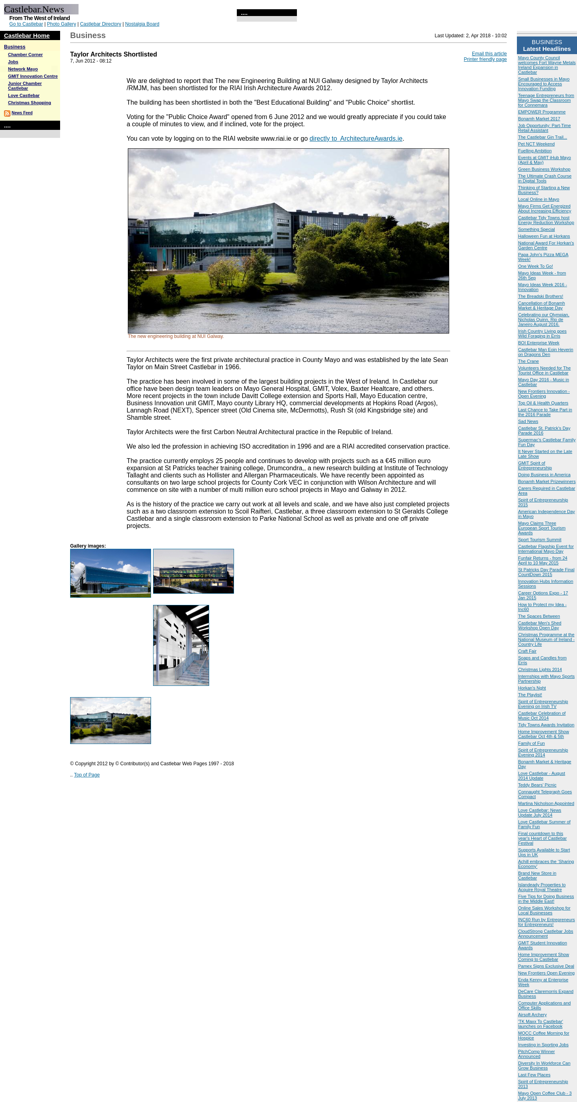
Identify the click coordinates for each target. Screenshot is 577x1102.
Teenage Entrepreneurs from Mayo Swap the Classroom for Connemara (546, 100)
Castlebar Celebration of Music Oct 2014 (542, 715)
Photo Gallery (61, 24)
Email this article (489, 54)
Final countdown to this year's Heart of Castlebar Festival (542, 838)
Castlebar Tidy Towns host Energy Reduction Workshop (546, 220)
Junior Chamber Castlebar (25, 86)
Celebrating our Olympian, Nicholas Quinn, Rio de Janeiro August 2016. (543, 319)
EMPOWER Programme (542, 111)
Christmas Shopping (29, 102)
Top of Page (87, 775)
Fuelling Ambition (535, 150)
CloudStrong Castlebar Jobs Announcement (545, 933)
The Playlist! (530, 694)
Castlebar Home (27, 35)
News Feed (22, 113)
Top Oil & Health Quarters (543, 402)
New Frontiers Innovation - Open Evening (544, 393)
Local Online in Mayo (538, 199)
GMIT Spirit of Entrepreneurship (535, 465)
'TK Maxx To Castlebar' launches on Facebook (540, 1024)
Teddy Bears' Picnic (537, 785)
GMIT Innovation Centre (33, 76)
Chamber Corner (25, 54)
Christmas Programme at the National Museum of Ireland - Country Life (546, 639)
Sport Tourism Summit (539, 539)
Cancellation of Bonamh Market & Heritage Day (541, 305)
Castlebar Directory (100, 24)
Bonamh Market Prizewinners (547, 481)
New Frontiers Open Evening (546, 973)
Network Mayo (23, 69)
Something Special (536, 229)
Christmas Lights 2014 (540, 669)
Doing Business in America (544, 474)
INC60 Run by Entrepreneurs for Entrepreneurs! (546, 922)
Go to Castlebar (26, 24)
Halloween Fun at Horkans (544, 236)
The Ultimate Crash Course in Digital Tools (544, 178)
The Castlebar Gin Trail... (542, 137)
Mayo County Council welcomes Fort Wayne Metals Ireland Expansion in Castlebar (547, 65)
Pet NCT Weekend (536, 144)
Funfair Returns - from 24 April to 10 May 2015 (542, 560)
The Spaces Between (539, 616)
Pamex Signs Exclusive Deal (546, 966)
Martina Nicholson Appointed (546, 803)
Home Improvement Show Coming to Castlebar (543, 957)
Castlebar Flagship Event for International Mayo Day (546, 549)
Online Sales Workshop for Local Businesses (544, 910)
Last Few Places (534, 1074)
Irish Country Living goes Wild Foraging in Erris (542, 333)
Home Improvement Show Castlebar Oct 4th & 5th (543, 734)
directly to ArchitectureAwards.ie (356, 138)
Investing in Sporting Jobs (543, 1044)
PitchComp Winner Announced (536, 1054)
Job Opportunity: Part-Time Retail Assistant (544, 128)
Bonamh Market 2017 (539, 118)
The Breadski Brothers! (540, 296)
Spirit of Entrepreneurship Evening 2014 (543, 752)
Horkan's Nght (532, 687)
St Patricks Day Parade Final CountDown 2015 (546, 572)
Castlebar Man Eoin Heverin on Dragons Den (545, 352)
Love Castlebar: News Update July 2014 (539, 812)
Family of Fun (531, 743)
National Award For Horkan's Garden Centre (546, 245)
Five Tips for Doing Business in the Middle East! (546, 899)
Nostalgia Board (142, 24)
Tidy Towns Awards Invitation (546, 724)
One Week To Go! (535, 266)
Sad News (528, 421)
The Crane (528, 361)
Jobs (13, 61)
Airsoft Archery (532, 1014)
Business (14, 47)
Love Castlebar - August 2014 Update (541, 775)
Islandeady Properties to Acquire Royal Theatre (542, 887)
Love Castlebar (24, 95)
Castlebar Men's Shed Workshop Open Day (539, 625)
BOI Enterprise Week (538, 342)
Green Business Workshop (544, 169)
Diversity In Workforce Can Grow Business (544, 1065)
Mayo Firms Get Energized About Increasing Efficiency (544, 208)
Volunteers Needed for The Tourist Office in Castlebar (544, 370)
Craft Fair (527, 651)
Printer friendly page (485, 59)
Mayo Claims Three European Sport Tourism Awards (541, 528)
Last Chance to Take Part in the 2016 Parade (545, 412)
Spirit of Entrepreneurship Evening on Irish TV (543, 704)
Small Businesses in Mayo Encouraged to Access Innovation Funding (543, 84)
